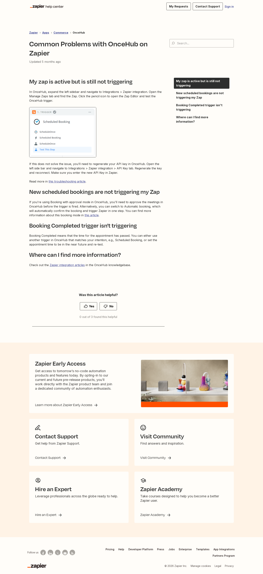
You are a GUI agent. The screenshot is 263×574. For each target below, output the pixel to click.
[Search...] (201, 43)
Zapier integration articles (67, 265)
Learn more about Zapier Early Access (64, 404)
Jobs (171, 549)
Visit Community (153, 457)
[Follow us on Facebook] (43, 552)
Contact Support (48, 457)
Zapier (33, 32)
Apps (45, 32)
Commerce (61, 32)
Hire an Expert (46, 514)
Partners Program (224, 555)
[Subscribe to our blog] (72, 552)
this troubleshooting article (67, 181)
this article (92, 215)
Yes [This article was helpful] (91, 306)
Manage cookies (201, 565)
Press (160, 549)
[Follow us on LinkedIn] (50, 552)
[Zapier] (36, 566)
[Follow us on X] (57, 552)
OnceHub (79, 32)
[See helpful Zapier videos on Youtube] (65, 552)
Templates (202, 549)
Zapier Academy (153, 514)
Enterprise (185, 549)
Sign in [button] (229, 6)
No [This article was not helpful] (111, 306)
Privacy (229, 565)
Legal (218, 565)
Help (121, 549)
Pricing (110, 549)
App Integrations (224, 549)
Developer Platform (140, 549)
